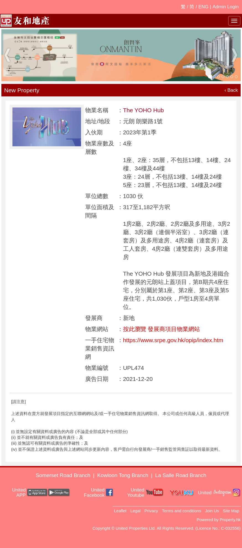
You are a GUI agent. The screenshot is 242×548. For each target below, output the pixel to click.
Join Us (212, 510)
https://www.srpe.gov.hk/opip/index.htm (173, 340)
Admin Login (225, 6)
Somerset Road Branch (63, 475)
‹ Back (231, 90)
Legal (135, 510)
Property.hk (230, 519)
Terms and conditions (181, 510)
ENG (203, 6)
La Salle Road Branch (180, 475)
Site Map (231, 510)
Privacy (151, 510)
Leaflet (120, 510)
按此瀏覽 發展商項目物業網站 (161, 329)
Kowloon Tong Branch (123, 475)
